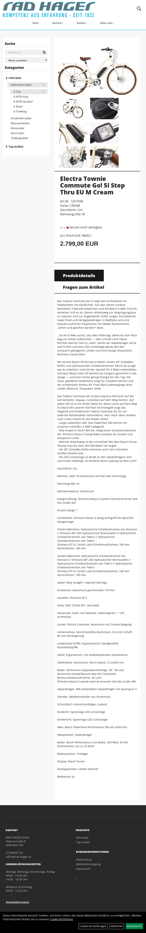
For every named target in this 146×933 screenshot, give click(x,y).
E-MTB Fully (20, 96)
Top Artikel (16, 146)
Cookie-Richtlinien (61, 919)
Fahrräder (15, 78)
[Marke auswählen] (26, 60)
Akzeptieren (134, 926)
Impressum (83, 868)
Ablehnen (116, 926)
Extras (82, 23)
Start (35, 23)
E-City (17, 91)
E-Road (17, 106)
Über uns (107, 23)
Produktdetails (79, 275)
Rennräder (17, 133)
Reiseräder (17, 128)
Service (57, 23)
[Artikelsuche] (139, 9)
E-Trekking (20, 111)
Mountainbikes (19, 123)
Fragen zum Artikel (83, 287)
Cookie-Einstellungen (93, 926)
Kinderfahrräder (20, 118)
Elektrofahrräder (21, 85)
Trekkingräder (19, 138)
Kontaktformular (17, 902)
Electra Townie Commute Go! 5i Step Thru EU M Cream (92, 185)
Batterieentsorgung (88, 864)
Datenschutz (84, 859)
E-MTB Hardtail (23, 101)
